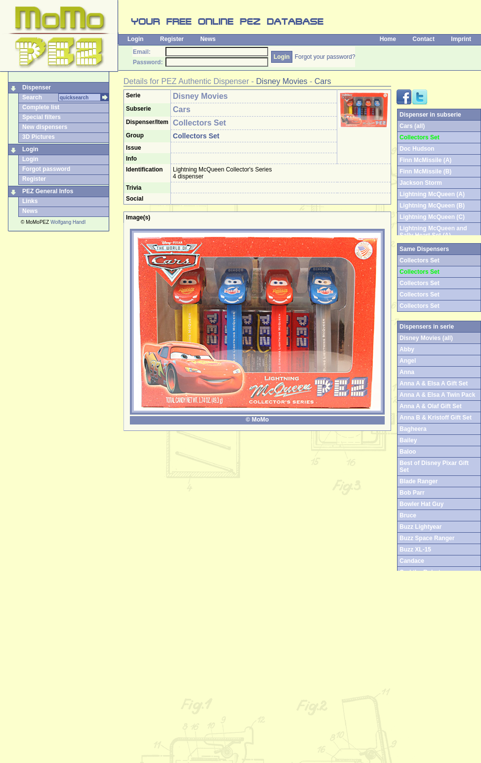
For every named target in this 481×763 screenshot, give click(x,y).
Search (32, 97)
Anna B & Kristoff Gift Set (436, 417)
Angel (408, 360)
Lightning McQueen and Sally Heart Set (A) (433, 232)
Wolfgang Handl (67, 222)
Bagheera (413, 428)
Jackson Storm (421, 182)
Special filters (41, 117)
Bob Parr (412, 492)
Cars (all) (412, 126)
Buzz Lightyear (420, 526)
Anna (407, 372)
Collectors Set (420, 283)
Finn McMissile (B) (425, 171)
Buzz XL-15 (415, 549)
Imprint (461, 39)
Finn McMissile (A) (425, 160)
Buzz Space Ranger (427, 538)
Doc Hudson (417, 148)
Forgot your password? (325, 56)
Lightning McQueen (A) (432, 194)
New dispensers (44, 127)
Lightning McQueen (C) (432, 216)
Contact (423, 39)
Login (135, 39)
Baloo (408, 451)
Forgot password (46, 169)
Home (388, 39)
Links (30, 201)
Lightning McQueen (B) (432, 205)
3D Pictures (38, 136)
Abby (407, 349)
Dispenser (36, 87)
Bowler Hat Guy (421, 504)
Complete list (40, 107)
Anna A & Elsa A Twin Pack (437, 394)
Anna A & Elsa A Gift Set (434, 383)
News (207, 39)
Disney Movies (282, 81)
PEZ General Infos (47, 191)
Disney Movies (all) (426, 338)
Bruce (408, 515)
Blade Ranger (419, 481)
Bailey (408, 440)
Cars (323, 81)
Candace (412, 560)
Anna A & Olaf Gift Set (431, 406)
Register (172, 39)
